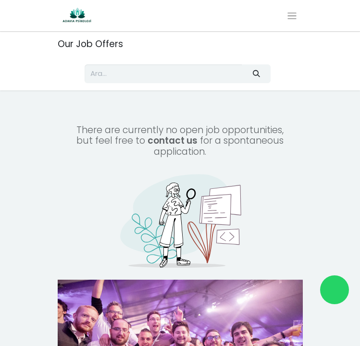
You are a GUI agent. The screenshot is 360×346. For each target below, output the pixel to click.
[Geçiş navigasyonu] (292, 15)
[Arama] (256, 73)
